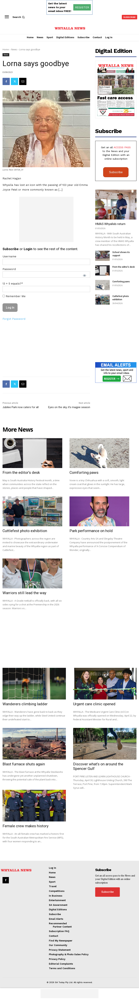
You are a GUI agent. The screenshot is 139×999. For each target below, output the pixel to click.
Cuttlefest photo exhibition (25, 531)
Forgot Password (14, 319)
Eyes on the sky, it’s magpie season (69, 407)
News (14, 49)
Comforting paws (121, 281)
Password (9, 269)
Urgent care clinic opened (94, 704)
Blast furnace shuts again (24, 764)
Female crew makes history (26, 826)
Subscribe (116, 172)
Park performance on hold (91, 531)
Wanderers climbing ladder (25, 704)
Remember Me (14, 296)
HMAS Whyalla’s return (110, 224)
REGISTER (82, 7)
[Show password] (84, 275)
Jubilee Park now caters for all (21, 407)
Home (6, 49)
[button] (18, 17)
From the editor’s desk (123, 267)
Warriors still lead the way (24, 593)
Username (9, 256)
